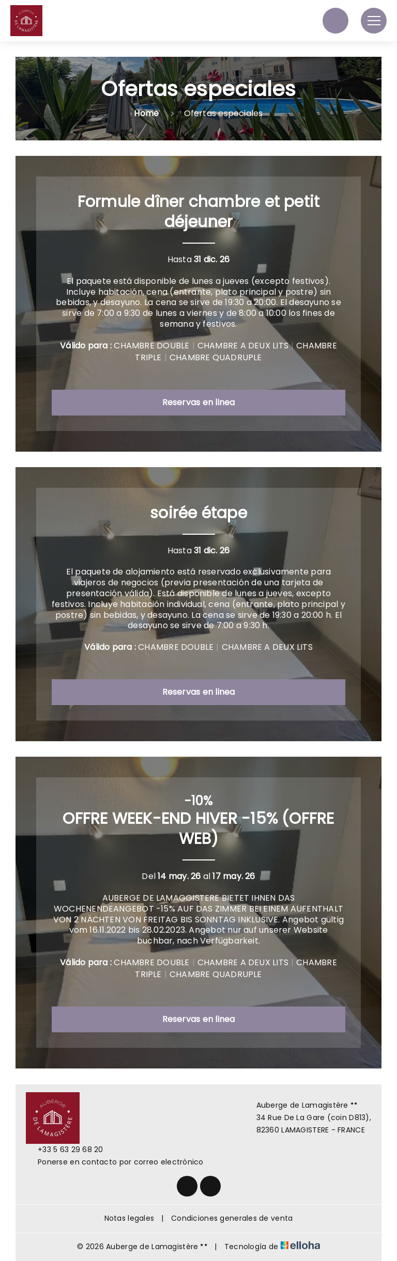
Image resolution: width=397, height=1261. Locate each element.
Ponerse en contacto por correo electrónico (115, 1162)
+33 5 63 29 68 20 (64, 1149)
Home (146, 113)
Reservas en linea (198, 402)
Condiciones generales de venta (232, 1218)
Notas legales (129, 1218)
